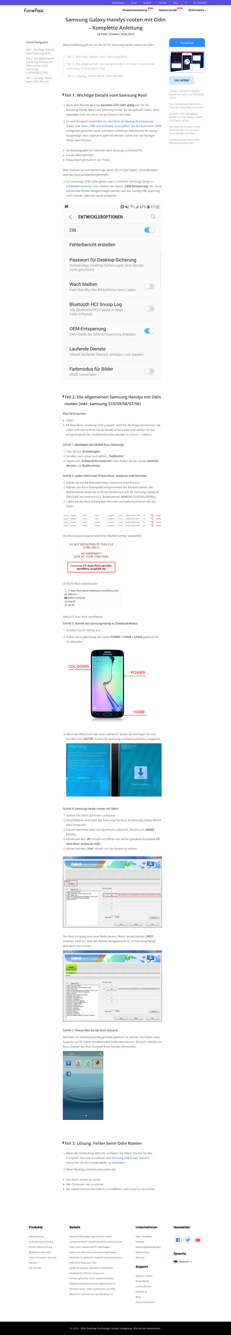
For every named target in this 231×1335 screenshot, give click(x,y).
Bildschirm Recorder (40, 1252)
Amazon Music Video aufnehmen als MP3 (92, 1289)
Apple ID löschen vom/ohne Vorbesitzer (91, 1268)
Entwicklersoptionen (79, 186)
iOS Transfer (35, 1268)
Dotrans (33, 1262)
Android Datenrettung (41, 1241)
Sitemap (140, 1257)
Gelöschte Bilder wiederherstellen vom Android (95, 1241)
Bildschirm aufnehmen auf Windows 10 (91, 1294)
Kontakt (140, 1241)
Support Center (144, 1276)
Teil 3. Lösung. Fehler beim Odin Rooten (39, 79)
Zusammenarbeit (145, 1302)
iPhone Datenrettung (40, 1247)
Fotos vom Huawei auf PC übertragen (89, 1247)
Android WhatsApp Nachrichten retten (90, 1236)
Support (147, 3)
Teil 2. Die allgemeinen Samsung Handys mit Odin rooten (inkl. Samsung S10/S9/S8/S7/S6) (40, 66)
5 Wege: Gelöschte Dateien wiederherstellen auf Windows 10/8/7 (186, 94)
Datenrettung (36, 1236)
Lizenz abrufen (144, 1286)
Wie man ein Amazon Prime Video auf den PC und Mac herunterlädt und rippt (184, 130)
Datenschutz (142, 1252)
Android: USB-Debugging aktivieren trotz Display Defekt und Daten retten (186, 117)
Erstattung (141, 1291)
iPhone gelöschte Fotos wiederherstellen (91, 1278)
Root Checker (71, 1046)
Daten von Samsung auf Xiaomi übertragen (93, 1252)
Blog (175, 3)
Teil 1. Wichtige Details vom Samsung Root (40, 51)
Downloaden (118, 3)
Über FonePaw (144, 1236)
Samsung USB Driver (125, 1158)
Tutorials (162, 3)
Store (133, 3)
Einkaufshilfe (142, 1281)
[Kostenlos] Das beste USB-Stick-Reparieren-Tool (184, 141)
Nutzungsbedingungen (148, 1247)
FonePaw (187, 43)
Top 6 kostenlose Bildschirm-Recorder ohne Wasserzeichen (186, 105)
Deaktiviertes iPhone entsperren (87, 1273)
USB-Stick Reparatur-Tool (83, 1262)
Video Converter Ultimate (43, 1257)
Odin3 (70, 420)
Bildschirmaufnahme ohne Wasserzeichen (92, 1283)
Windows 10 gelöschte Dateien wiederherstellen (96, 1257)
